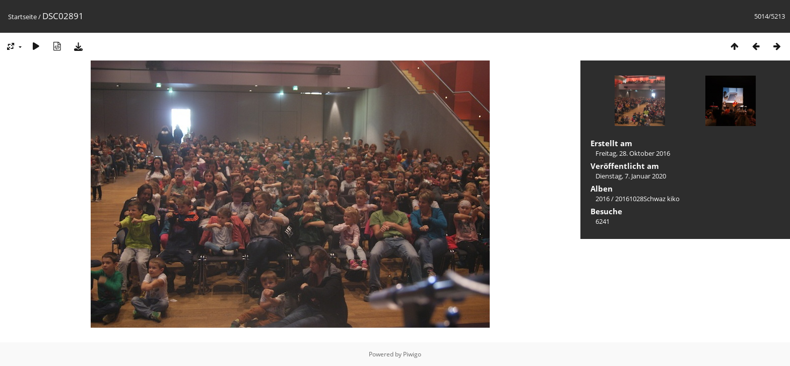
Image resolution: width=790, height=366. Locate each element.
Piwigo (412, 354)
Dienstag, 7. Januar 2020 (631, 175)
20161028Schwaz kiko (647, 198)
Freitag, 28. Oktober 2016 (633, 153)
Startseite (22, 16)
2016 (603, 198)
